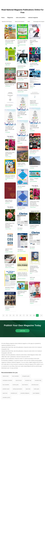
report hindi (28, 525)
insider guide (36, 525)
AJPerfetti (26, 409)
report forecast (19, 517)
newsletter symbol (6, 534)
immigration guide (25, 513)
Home (3, 17)
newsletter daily (38, 517)
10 (33, 452)
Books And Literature (19, 21)
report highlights (36, 530)
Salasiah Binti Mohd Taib (15, 44)
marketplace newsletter (7, 517)
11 (37, 452)
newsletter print (14, 530)
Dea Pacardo (14, 214)
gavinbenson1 (14, 237)
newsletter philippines (25, 530)
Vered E (13, 110)
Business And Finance (7, 21)
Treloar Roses (26, 217)
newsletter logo (28, 517)
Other (29, 21)
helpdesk (13, 440)
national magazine (33, 17)
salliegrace (26, 446)
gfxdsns (25, 88)
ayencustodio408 (27, 268)
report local (5, 530)
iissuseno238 (26, 426)
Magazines (10, 17)
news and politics (20, 17)
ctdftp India (26, 66)
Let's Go (22, 468)
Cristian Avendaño (27, 363)
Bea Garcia (26, 340)
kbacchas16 (13, 415)
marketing (26, 232)
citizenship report (35, 521)
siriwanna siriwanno (15, 394)
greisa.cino (13, 282)
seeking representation (17, 525)
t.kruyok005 (13, 165)
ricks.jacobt (13, 325)
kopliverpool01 (14, 89)
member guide (15, 521)
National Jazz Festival (28, 403)
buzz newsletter (6, 521)
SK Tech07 (13, 258)
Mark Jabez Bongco (15, 367)
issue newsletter (15, 513)
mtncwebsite (26, 109)
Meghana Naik (27, 121)
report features (25, 521)
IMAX (25, 387)
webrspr (13, 67)
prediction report (6, 525)
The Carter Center (15, 139)
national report (6, 513)
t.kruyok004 (26, 167)
